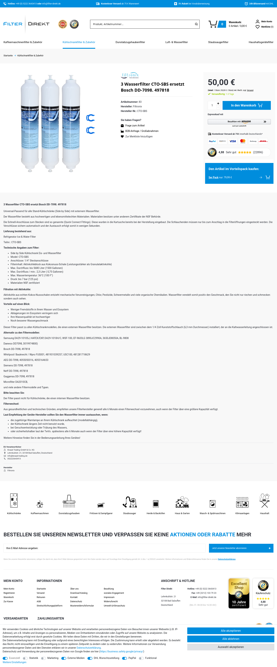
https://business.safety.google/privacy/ (121, 651)
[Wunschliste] (264, 27)
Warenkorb (9, 594)
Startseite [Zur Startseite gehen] (8, 55)
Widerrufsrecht (111, 598)
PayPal (132, 658)
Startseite (41, 585)
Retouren (41, 594)
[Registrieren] (13, 590)
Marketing (52, 658)
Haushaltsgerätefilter (261, 42)
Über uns (74, 585)
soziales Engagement (114, 589)
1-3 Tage (219, 91)
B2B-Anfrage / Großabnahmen (141, 131)
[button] (237, 120)
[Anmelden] (264, 21)
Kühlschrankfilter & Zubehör (79, 42)
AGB (39, 598)
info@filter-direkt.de (51, 3)
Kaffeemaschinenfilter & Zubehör (23, 42)
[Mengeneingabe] (209, 102)
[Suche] (196, 24)
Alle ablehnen (230, 639)
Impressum (109, 594)
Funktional (151, 658)
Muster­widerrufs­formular (82, 602)
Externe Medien (76, 658)
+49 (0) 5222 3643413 (26, 3)
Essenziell (14, 658)
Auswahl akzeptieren (231, 647)
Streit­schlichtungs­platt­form (50, 602)
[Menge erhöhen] (215, 100)
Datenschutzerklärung (226, 556)
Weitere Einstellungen (14, 662)
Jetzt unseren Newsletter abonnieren (241, 545)
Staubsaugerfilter (218, 42)
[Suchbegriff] (141, 24)
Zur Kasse (8, 598)
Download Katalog (78, 589)
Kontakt (74, 594)
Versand (246, 87)
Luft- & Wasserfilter (176, 42)
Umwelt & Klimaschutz (114, 602)
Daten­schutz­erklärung (89, 647)
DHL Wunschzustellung (106, 658)
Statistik (33, 658)
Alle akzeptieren (231, 630)
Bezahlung (109, 585)
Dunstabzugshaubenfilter (130, 42)
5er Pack (210, 174)
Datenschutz (76, 598)
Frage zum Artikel (135, 125)
